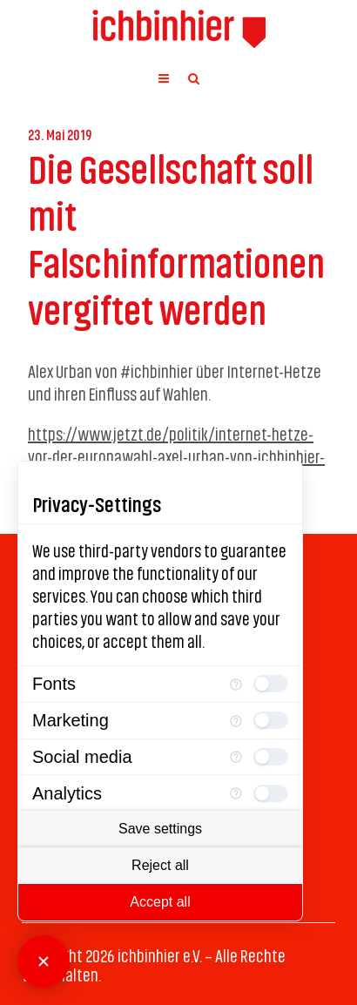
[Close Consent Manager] (43, 961)
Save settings (160, 828)
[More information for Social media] (236, 757)
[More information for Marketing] (236, 721)
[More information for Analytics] (236, 793)
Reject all (160, 865)
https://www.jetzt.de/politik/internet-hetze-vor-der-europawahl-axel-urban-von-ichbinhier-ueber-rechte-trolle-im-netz (176, 455)
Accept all (160, 901)
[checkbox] (270, 683)
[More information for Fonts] (236, 684)
